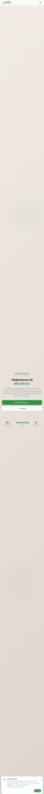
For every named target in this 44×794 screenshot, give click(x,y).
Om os (22, 409)
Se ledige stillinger (22, 403)
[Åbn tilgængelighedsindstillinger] (40, 790)
